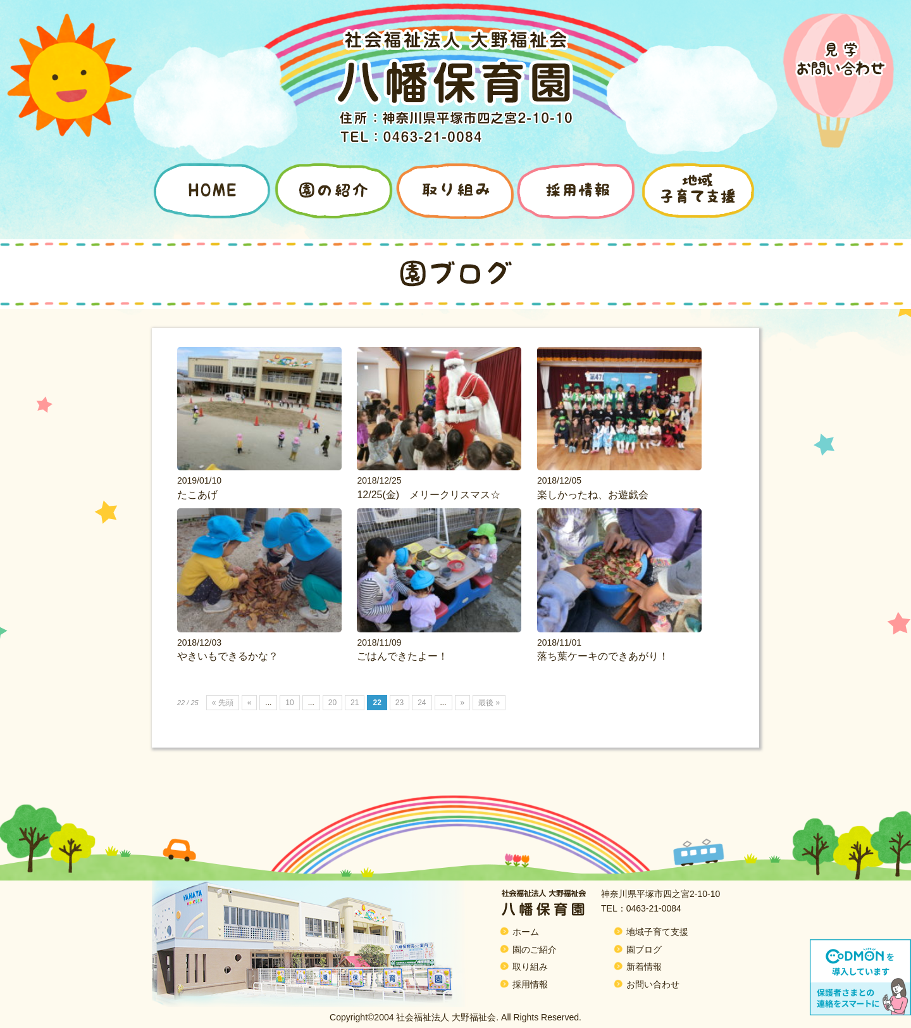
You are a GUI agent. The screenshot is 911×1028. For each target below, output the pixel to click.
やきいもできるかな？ (227, 656)
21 (354, 702)
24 (422, 702)
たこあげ (197, 494)
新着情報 (644, 967)
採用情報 (530, 984)
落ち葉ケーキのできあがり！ (603, 656)
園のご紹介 (534, 949)
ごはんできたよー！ (402, 656)
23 (399, 702)
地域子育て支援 (657, 932)
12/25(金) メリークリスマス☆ (428, 494)
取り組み (530, 967)
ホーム (525, 932)
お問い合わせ (652, 984)
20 (332, 702)
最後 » (489, 702)
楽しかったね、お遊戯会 (592, 494)
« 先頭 (222, 702)
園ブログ (644, 949)
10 (289, 702)
